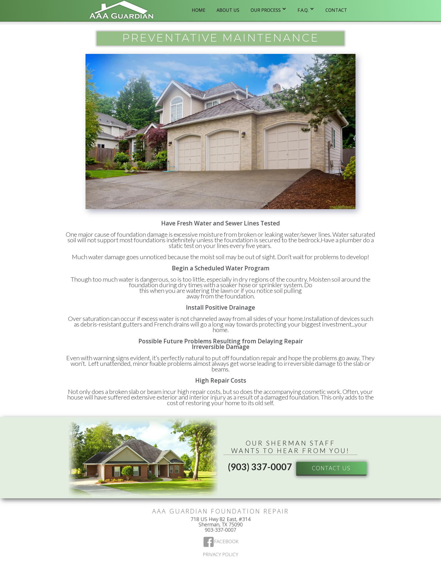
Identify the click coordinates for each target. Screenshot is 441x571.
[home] (121, 10)
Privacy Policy (220, 555)
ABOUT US (228, 10)
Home (198, 10)
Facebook (226, 542)
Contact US (331, 468)
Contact (336, 10)
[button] (268, 8)
